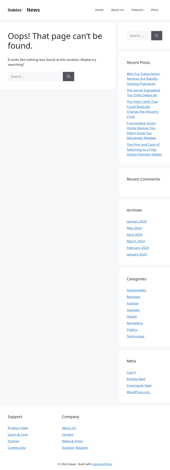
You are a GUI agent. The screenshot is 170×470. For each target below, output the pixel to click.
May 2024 (134, 228)
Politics (132, 329)
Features (137, 10)
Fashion (133, 303)
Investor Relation (75, 447)
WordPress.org (138, 392)
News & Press (72, 441)
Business (133, 296)
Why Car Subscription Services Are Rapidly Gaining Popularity (143, 78)
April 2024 (134, 234)
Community (17, 447)
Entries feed (136, 379)
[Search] (68, 76)
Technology (135, 336)
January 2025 (137, 221)
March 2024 (136, 241)
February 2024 (138, 247)
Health (132, 316)
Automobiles (136, 290)
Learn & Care (18, 434)
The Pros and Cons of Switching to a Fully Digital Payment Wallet (144, 149)
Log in (131, 372)
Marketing (135, 323)
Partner (13, 441)
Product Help (18, 428)
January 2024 (137, 254)
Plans (154, 10)
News (33, 9)
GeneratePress (102, 464)
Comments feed (139, 385)
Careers (68, 434)
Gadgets (133, 310)
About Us (117, 10)
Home (99, 10)
